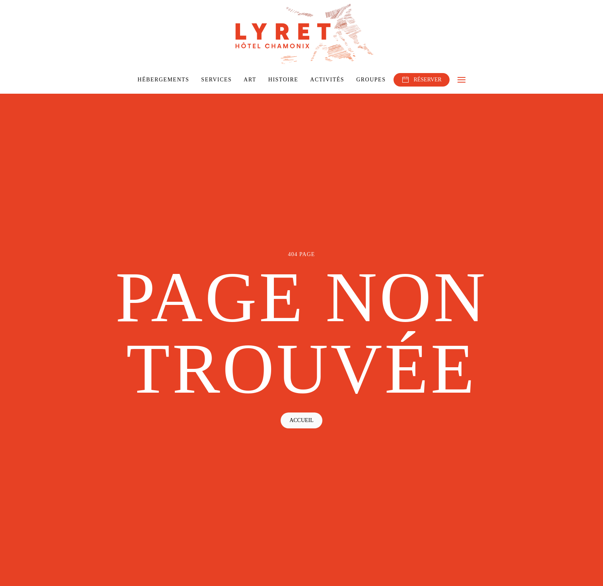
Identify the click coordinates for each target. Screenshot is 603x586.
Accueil (301, 420)
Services (216, 80)
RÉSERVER (421, 80)
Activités (327, 80)
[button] (461, 80)
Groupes (371, 80)
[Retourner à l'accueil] (301, 34)
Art (250, 80)
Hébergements (163, 80)
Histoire (283, 80)
